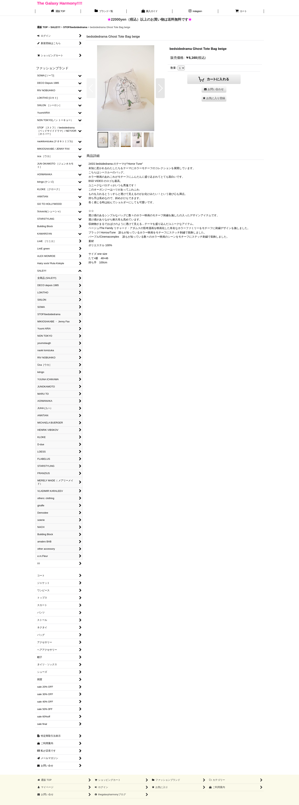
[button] (91, 88)
